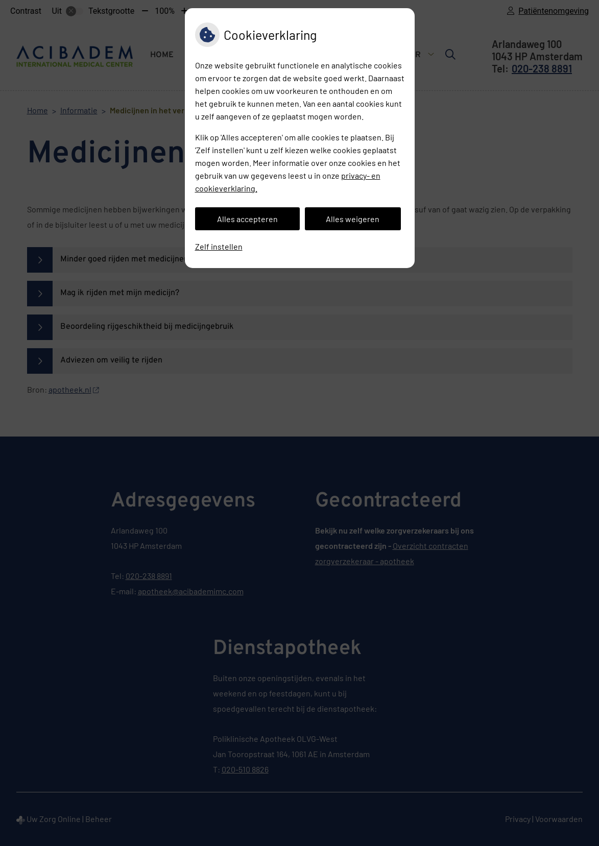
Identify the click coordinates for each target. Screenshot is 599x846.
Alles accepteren (247, 219)
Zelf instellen (219, 246)
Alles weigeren (352, 219)
